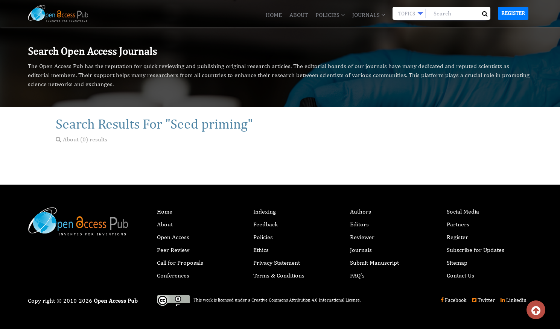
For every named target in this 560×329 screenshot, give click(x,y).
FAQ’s (357, 275)
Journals (368, 14)
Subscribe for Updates (475, 249)
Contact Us (460, 275)
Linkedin (514, 300)
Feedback (265, 224)
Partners (458, 224)
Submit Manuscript (374, 262)
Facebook (453, 300)
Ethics (261, 249)
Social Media (463, 211)
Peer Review (173, 249)
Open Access (173, 237)
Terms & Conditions (278, 275)
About (298, 14)
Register (513, 13)
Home (274, 14)
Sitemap (457, 262)
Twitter (483, 300)
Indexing (264, 211)
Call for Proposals (180, 262)
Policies (330, 14)
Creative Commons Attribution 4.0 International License (305, 300)
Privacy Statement (276, 262)
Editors (359, 224)
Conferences (173, 275)
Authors (360, 211)
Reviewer (362, 237)
